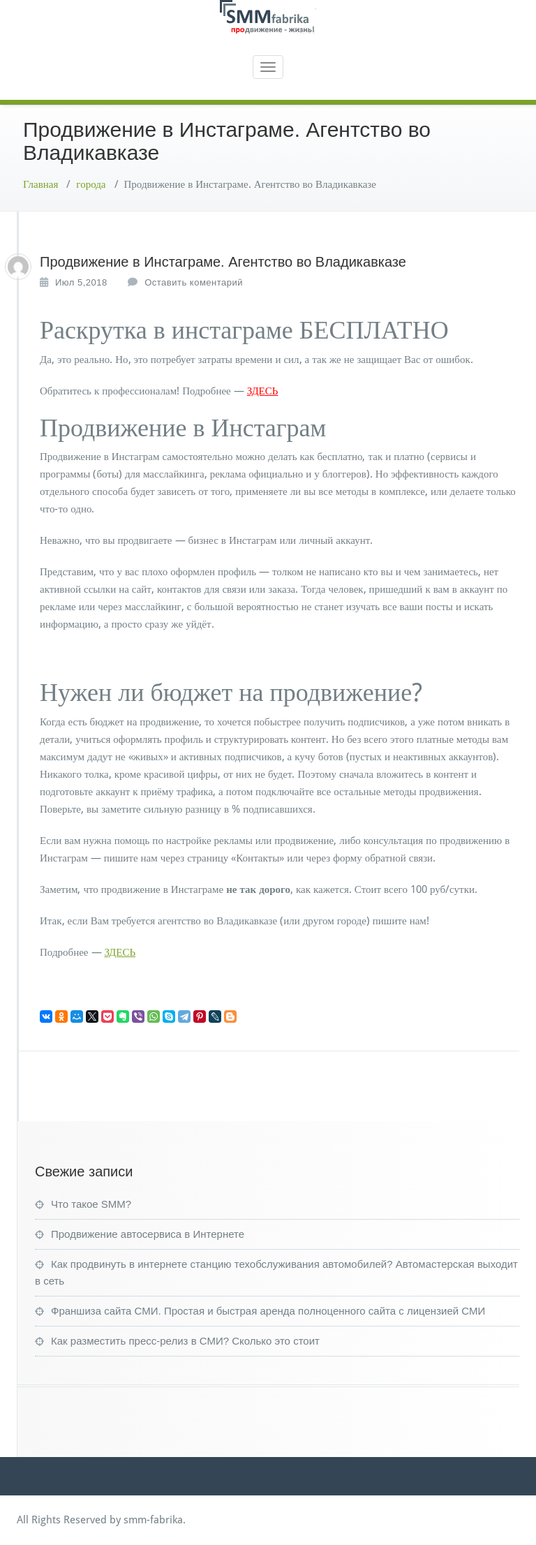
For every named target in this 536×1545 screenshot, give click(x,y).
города (90, 184)
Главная (40, 184)
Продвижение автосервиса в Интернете (147, 1234)
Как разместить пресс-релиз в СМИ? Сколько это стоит (185, 1341)
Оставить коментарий (193, 282)
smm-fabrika (153, 1520)
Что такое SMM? (91, 1204)
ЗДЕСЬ (262, 391)
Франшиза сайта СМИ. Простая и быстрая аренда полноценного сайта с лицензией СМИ (268, 1311)
